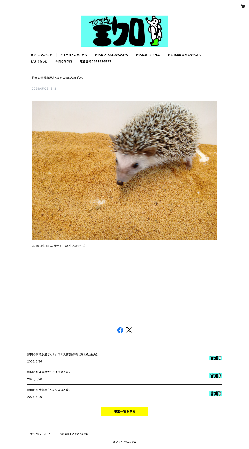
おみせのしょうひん (148, 55)
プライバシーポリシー (41, 434)
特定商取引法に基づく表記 (74, 434)
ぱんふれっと (39, 61)
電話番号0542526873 (95, 61)
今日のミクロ (63, 61)
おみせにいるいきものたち (111, 55)
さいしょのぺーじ (41, 55)
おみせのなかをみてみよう (184, 55)
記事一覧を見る (124, 412)
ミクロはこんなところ (73, 55)
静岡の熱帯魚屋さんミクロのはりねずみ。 (57, 77)
